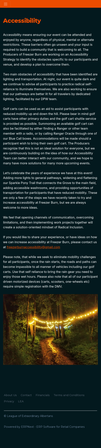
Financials (43, 395)
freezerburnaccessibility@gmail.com (33, 247)
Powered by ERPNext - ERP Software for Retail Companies (44, 427)
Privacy (9, 401)
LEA (21, 401)
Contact (26, 395)
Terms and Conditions (69, 395)
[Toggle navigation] (5, 4)
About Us (10, 395)
